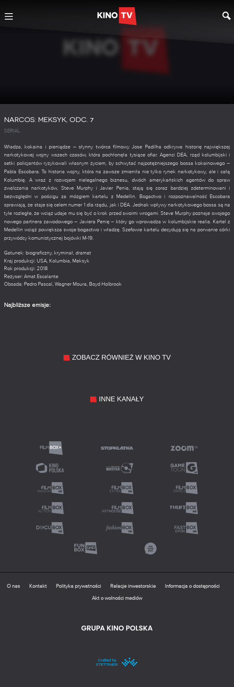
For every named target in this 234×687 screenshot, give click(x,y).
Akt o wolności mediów (117, 598)
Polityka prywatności (78, 586)
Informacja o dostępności (192, 586)
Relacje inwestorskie (133, 586)
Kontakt (38, 586)
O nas (13, 586)
